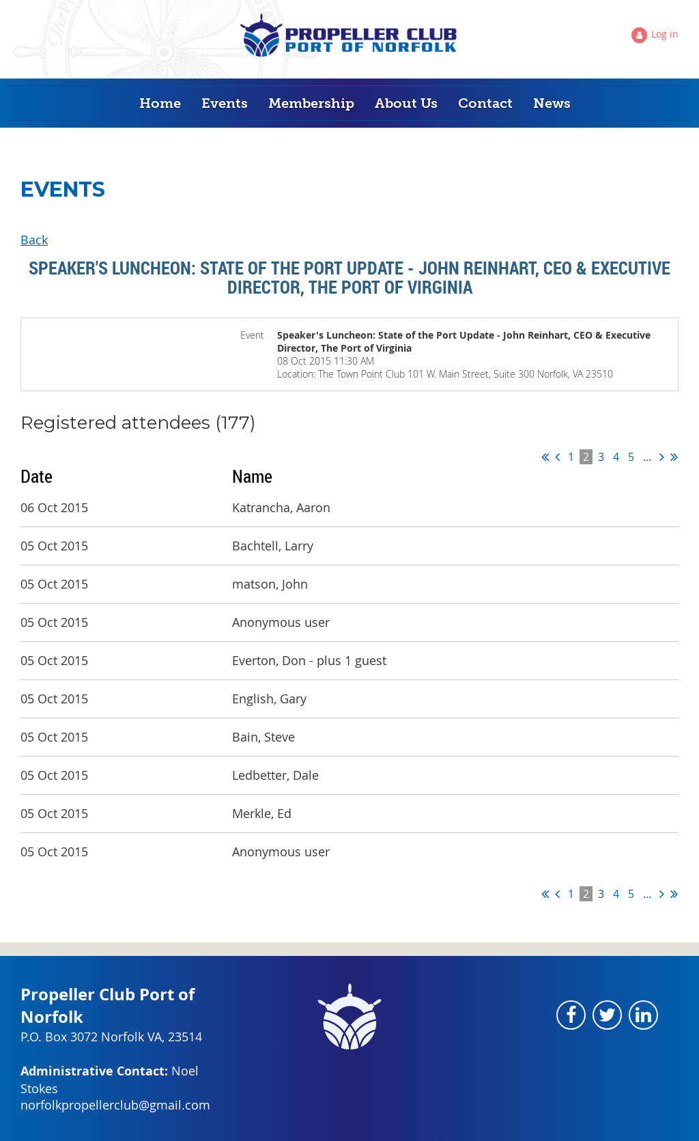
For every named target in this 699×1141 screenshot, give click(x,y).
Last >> (674, 457)
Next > (662, 457)
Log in (665, 33)
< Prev (557, 457)
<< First (545, 457)
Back (34, 239)
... (647, 456)
